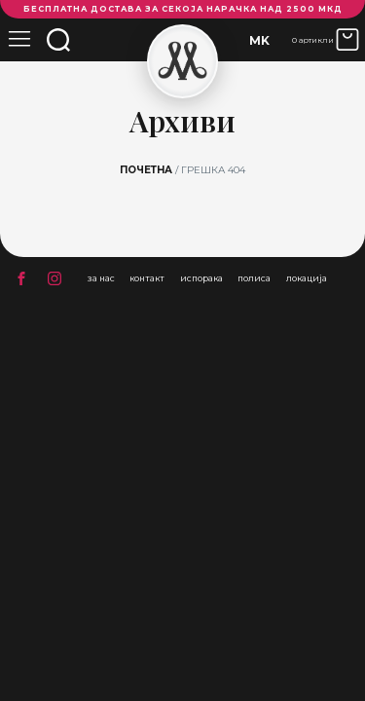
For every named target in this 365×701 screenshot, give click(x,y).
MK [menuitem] (259, 40)
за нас (101, 278)
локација (306, 278)
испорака (201, 278)
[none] (259, 40)
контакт (146, 278)
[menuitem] (259, 40)
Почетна (146, 170)
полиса (254, 278)
